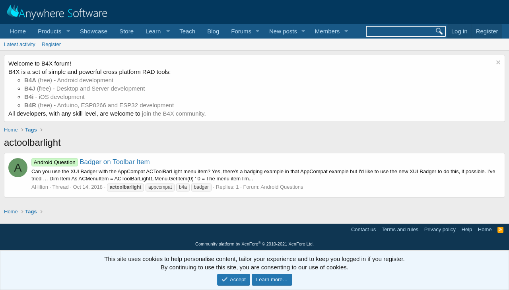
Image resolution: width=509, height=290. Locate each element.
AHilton (39, 187)
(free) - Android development (68, 80)
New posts (283, 31)
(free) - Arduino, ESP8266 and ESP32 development (99, 105)
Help (467, 229)
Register (51, 44)
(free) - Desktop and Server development (84, 88)
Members (327, 31)
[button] (53, 31)
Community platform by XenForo (254, 244)
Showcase (93, 31)
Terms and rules (400, 229)
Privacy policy (440, 229)
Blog (213, 31)
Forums (241, 31)
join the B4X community (173, 113)
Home (18, 31)
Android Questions (282, 187)
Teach (187, 31)
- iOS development (54, 96)
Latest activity (19, 44)
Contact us (363, 229)
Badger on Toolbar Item (90, 162)
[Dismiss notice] (497, 63)
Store (126, 31)
